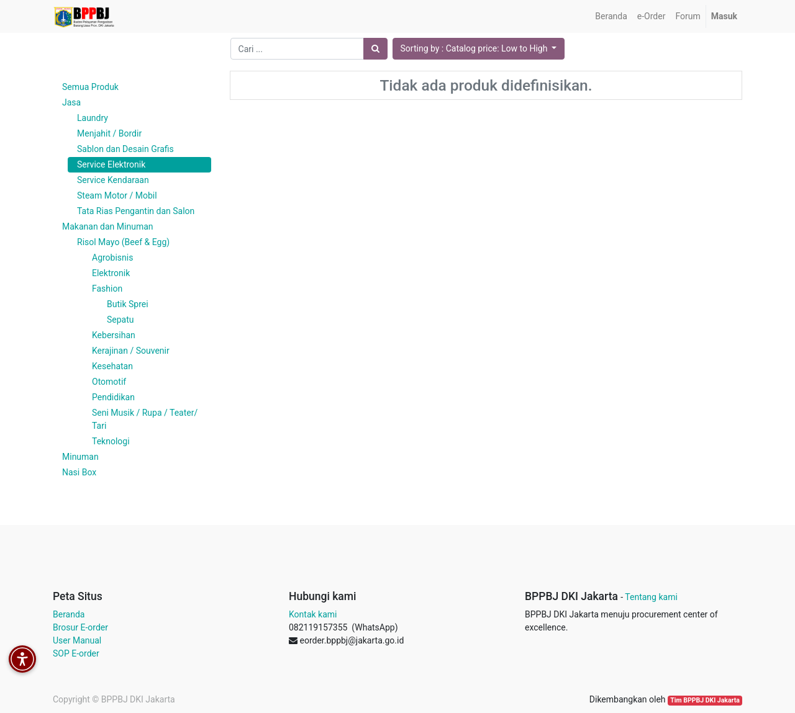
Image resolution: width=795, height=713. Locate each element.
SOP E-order (76, 653)
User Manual (77, 640)
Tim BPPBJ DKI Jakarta (705, 700)
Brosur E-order (80, 627)
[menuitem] (611, 16)
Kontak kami (313, 614)
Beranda (68, 614)
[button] (479, 49)
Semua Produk (90, 87)
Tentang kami (651, 597)
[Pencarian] (375, 49)
